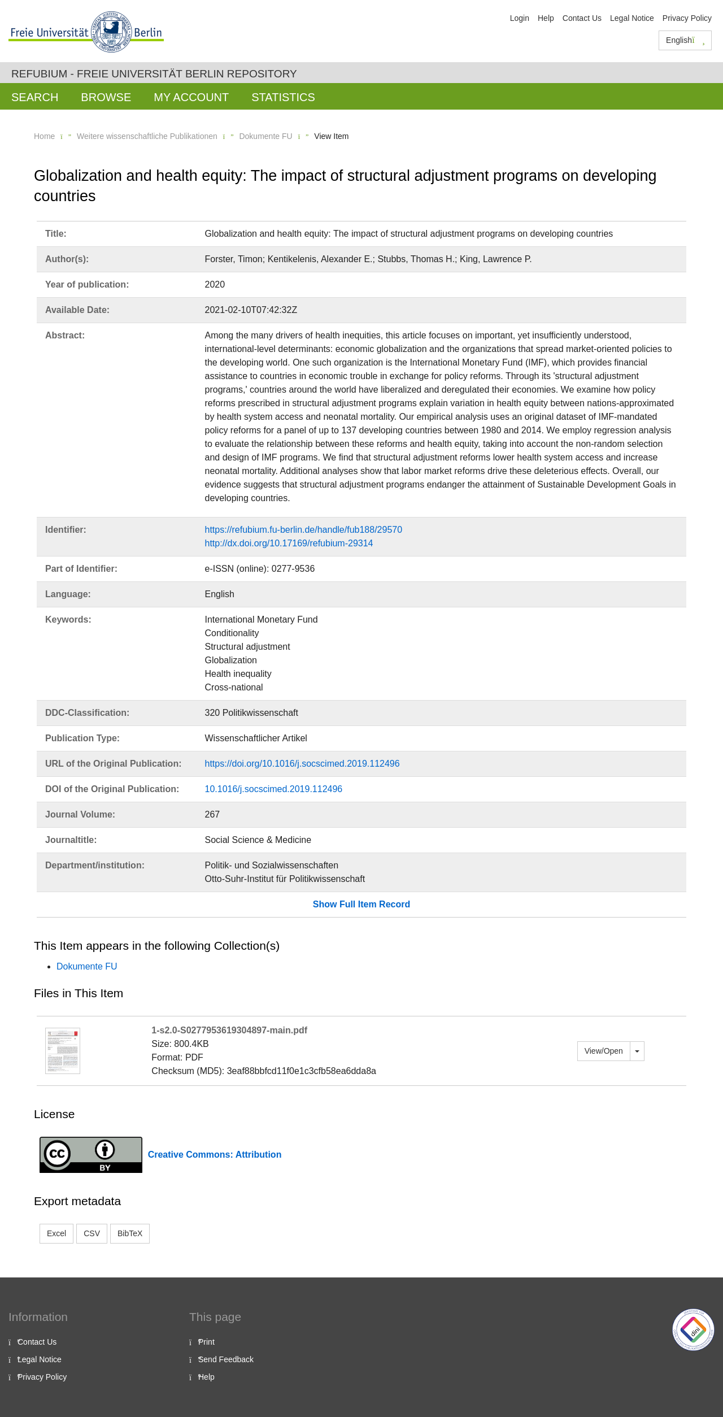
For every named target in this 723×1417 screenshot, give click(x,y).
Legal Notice (632, 18)
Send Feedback (226, 1359)
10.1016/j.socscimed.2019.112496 (274, 789)
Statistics (283, 97)
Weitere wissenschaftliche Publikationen (147, 136)
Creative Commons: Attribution (215, 1154)
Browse (106, 97)
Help (546, 18)
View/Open (604, 1050)
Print (206, 1341)
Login (519, 18)
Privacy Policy (687, 18)
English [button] (685, 40)
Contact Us (582, 18)
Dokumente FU (265, 136)
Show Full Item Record (361, 904)
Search (34, 97)
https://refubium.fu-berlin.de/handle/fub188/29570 (304, 529)
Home (44, 136)
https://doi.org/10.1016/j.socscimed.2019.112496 (302, 763)
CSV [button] (92, 1233)
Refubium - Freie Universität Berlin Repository (154, 74)
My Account (191, 97)
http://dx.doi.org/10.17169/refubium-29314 (289, 543)
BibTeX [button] (129, 1233)
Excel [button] (56, 1233)
